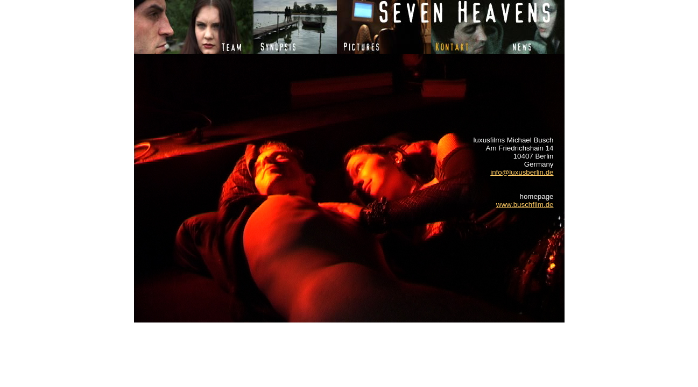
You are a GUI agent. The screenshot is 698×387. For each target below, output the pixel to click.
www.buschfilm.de (525, 204)
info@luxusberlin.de (521, 172)
